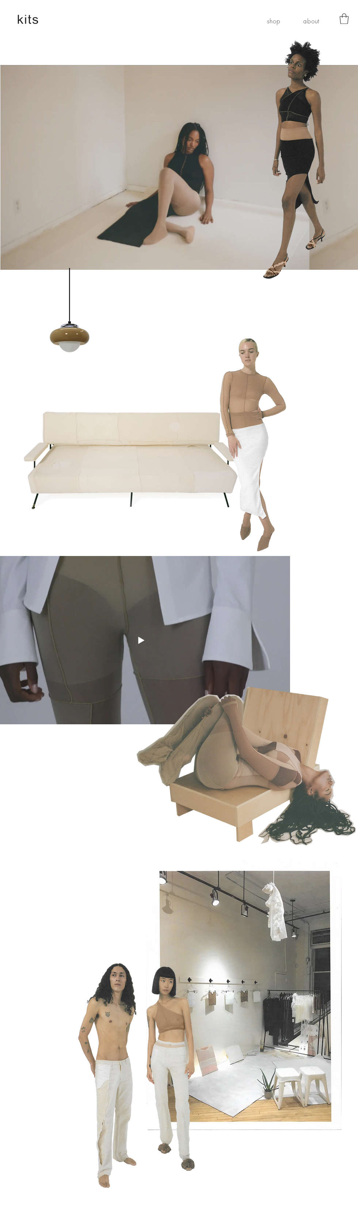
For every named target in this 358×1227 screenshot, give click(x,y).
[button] (344, 19)
